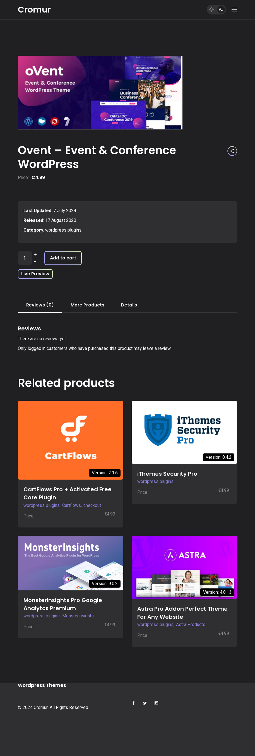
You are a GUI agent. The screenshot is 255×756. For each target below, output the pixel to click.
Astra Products (190, 624)
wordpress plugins (63, 230)
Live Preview (35, 274)
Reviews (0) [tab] (40, 305)
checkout (92, 505)
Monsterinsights (78, 616)
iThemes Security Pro (167, 474)
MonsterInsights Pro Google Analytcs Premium (62, 604)
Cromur (34, 10)
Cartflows (71, 505)
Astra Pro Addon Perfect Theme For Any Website (182, 613)
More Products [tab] (87, 305)
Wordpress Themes (42, 685)
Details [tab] (129, 305)
